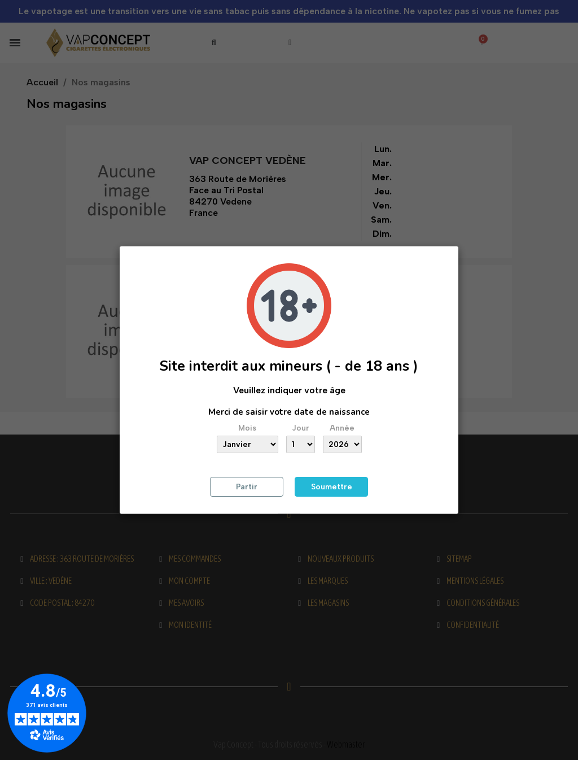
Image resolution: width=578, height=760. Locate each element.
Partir (246, 487)
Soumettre (331, 487)
